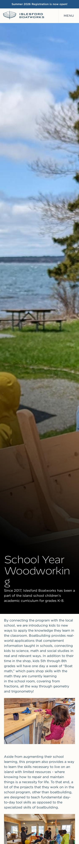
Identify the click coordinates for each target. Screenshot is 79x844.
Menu (69, 15)
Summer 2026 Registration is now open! (39, 4)
